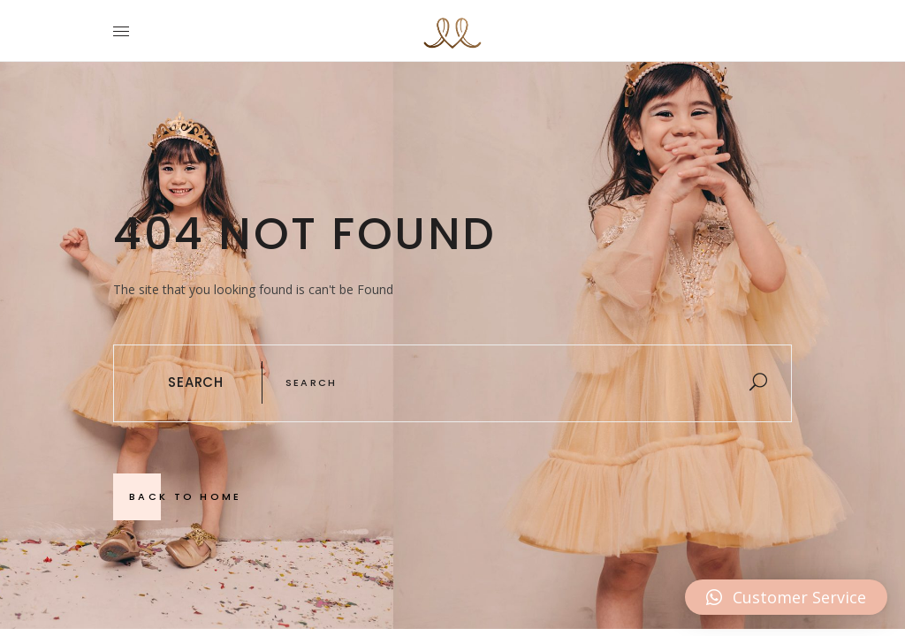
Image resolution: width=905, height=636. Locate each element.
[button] (786, 597)
